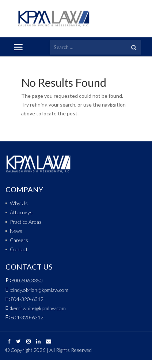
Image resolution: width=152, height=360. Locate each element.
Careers (19, 240)
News (16, 231)
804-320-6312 (27, 299)
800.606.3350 (27, 280)
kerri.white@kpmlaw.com (38, 308)
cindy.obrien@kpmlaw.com (39, 290)
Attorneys (21, 212)
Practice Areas (26, 222)
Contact (19, 249)
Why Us (19, 203)
